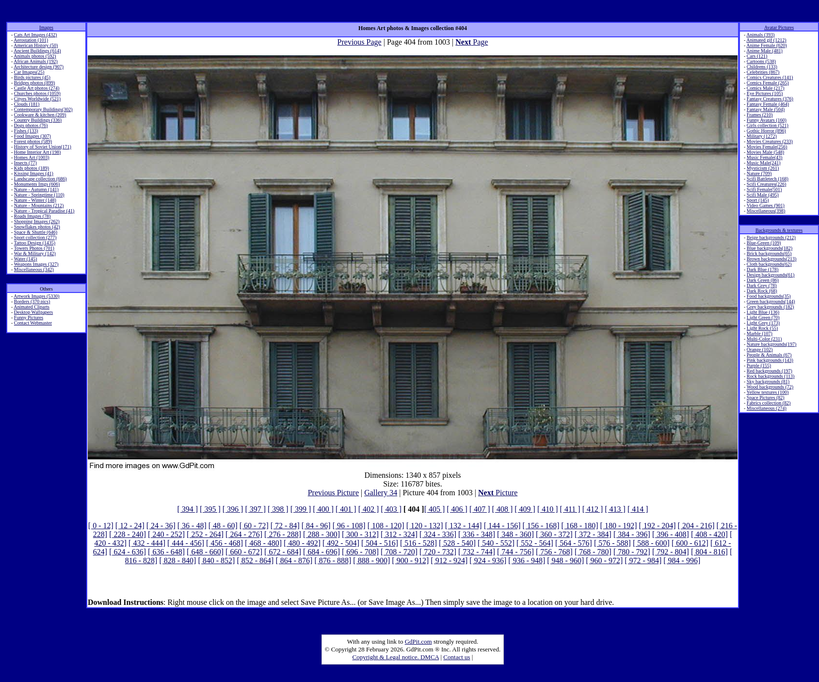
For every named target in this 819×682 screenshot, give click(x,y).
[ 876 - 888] (332, 560)
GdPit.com (418, 641)
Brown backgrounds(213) (771, 258)
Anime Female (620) (766, 45)
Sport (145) (758, 200)
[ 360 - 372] (554, 534)
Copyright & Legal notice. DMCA (396, 657)
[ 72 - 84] (285, 525)
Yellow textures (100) (767, 392)
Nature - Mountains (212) (39, 205)
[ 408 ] (502, 509)
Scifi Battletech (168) (767, 178)
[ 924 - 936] (487, 560)
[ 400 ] (323, 509)
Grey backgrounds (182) (770, 306)
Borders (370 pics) (32, 301)
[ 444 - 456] (185, 543)
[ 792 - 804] (670, 552)
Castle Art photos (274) (37, 88)
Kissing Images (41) (33, 173)
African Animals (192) (36, 61)
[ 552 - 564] (534, 543)
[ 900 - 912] (410, 560)
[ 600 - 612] (690, 543)
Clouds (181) (27, 104)
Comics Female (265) (768, 82)
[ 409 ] (524, 509)
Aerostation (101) (31, 40)
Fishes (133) (26, 130)
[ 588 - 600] (651, 543)
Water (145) (25, 258)
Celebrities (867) (763, 72)
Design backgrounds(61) (771, 274)
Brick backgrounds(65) (769, 253)
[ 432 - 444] (146, 543)
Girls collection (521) (767, 125)
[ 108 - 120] (386, 525)
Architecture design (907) (39, 66)
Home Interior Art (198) (37, 152)
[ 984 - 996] (681, 560)
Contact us (456, 657)
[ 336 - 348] (476, 534)
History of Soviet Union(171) (42, 146)
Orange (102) (760, 349)
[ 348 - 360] (515, 534)
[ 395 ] (210, 509)
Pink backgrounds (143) (770, 360)
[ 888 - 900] (371, 560)
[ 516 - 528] (418, 543)
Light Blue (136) (763, 312)
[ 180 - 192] (618, 525)
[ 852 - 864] (255, 560)
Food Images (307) (32, 136)
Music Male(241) (764, 162)
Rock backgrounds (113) (771, 376)
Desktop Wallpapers (33, 312)
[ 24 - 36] (161, 525)
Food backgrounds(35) (769, 296)
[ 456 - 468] (224, 543)
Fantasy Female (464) (768, 104)
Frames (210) (760, 114)
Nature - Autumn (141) (36, 189)
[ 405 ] (434, 509)
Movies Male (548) (765, 152)
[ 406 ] (457, 509)
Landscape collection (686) (40, 178)
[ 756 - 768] (554, 552)
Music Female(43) (765, 157)
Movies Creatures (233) (770, 141)
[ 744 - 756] (515, 552)
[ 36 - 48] (192, 525)
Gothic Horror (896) (766, 130)
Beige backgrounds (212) (771, 237)
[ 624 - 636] (127, 552)
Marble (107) (759, 333)
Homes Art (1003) (31, 157)
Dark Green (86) (763, 280)
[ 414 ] (637, 509)
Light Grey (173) (763, 322)
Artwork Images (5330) (36, 296)
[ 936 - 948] (526, 560)
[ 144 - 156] (502, 525)
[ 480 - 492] (302, 543)
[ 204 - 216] (696, 525)
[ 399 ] (300, 509)
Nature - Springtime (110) (39, 194)
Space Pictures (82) (766, 397)
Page (471, 42)
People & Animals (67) (769, 354)
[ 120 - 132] (424, 525)
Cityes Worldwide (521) (37, 98)
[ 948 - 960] (565, 560)
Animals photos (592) (35, 56)
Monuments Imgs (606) (37, 184)
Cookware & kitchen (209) (40, 114)
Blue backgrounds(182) (769, 248)
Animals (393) (760, 34)
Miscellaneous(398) (766, 210)
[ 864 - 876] (293, 560)
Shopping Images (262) (37, 221)
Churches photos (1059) (37, 93)
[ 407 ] (479, 509)
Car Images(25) (29, 72)
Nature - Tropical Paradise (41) (44, 210)
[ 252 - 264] (205, 534)
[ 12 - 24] (130, 525)
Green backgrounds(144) (771, 301)
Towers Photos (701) (34, 248)
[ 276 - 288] (282, 534)
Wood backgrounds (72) (770, 387)
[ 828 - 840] (177, 560)
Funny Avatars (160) (767, 120)
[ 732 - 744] (476, 552)
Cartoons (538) (761, 61)
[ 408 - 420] (709, 534)
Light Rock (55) (762, 328)
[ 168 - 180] (580, 525)
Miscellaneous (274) (767, 408)
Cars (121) (757, 56)
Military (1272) (762, 136)
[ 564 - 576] (573, 543)
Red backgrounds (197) (769, 370)
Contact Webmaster (33, 322)
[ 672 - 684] (282, 552)
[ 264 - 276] (243, 534)
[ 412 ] (592, 509)
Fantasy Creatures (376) (770, 98)
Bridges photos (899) (34, 82)
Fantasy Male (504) (766, 109)
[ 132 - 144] (463, 525)
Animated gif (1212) (766, 40)
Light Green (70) (763, 317)
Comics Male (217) (766, 88)
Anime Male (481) (764, 50)
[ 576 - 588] (612, 543)
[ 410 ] (547, 509)
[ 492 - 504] (340, 543)
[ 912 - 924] (449, 560)
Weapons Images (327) (36, 264)
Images (46, 27)
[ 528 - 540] (457, 543)
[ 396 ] (233, 509)
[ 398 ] (278, 509)
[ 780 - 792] (631, 552)
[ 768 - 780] (593, 552)
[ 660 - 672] (243, 552)
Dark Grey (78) (762, 285)
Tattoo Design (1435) (34, 242)
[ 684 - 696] (321, 552)
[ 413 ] (615, 509)
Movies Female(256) (767, 146)
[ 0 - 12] (100, 525)
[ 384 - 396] (631, 534)
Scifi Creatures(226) (766, 184)
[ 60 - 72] (254, 525)
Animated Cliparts (31, 306)
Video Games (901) (766, 205)
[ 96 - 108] (349, 525)
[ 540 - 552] (496, 543)
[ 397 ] (255, 509)
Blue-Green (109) (764, 242)
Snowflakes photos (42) (37, 226)
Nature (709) (759, 173)
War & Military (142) (35, 253)
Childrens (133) (762, 66)
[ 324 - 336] (437, 534)
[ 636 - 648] (166, 552)
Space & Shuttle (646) (35, 232)
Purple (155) (759, 365)
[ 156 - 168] (541, 525)
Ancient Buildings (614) (37, 50)
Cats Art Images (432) (35, 34)
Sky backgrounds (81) (768, 381)
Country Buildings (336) (38, 120)
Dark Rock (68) (762, 290)
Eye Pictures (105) (765, 93)
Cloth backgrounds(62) (769, 264)
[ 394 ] (187, 509)
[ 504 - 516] (379, 543)
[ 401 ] (346, 509)
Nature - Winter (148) (35, 200)
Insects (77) (25, 162)
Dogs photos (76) (31, 125)
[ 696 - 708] (360, 552)
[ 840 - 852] (216, 560)
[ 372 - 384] (593, 534)
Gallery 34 (380, 492)
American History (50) (36, 45)
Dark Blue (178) (763, 269)
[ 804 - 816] (709, 552)
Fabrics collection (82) (769, 403)
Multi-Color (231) (764, 338)
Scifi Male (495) (763, 194)
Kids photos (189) (31, 168)
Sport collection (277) (35, 237)
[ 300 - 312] (360, 534)
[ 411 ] (570, 509)
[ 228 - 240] (127, 534)
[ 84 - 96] (316, 525)
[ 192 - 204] (657, 525)
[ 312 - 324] (399, 534)
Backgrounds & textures (779, 230)
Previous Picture (333, 492)
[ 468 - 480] (263, 543)
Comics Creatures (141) (770, 77)
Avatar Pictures (779, 27)
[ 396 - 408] (670, 534)
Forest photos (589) (33, 141)
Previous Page (359, 42)
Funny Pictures (28, 317)
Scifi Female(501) (764, 189)
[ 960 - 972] (604, 560)
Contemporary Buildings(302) (43, 109)
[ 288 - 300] (321, 534)
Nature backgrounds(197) (771, 344)
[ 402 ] (368, 509)
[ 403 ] (391, 509)
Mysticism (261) (763, 168)
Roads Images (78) (32, 216)
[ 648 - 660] (205, 552)
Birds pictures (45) (32, 77)
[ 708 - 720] (399, 552)
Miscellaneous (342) (34, 269)
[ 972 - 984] (643, 560)
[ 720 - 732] (437, 552)
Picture (497, 492)
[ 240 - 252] (166, 534)
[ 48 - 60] (223, 525)
